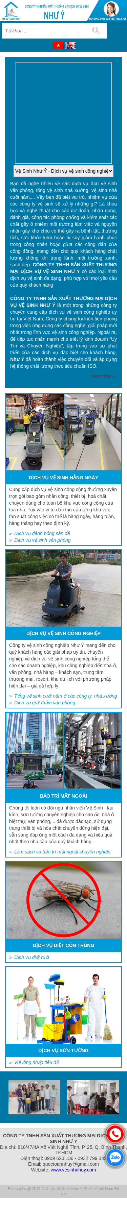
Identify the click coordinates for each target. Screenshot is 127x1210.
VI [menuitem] (58, 45)
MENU (117, 30)
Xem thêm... (104, 376)
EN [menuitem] (70, 45)
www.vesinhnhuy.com (73, 1169)
